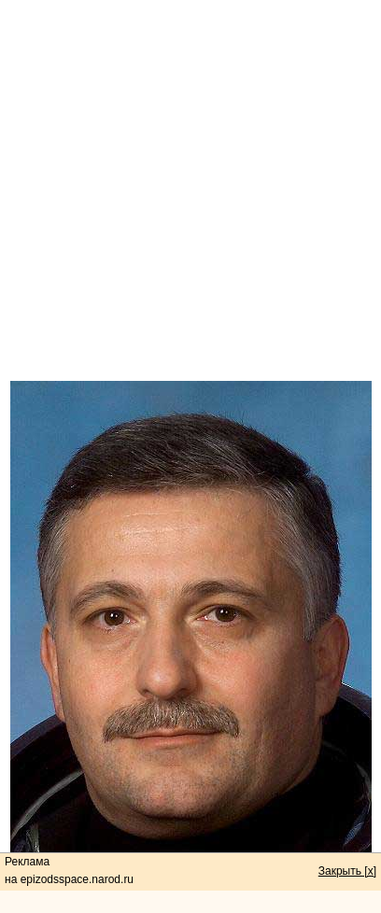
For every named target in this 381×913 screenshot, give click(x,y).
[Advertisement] (190, 190)
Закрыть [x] (347, 871)
